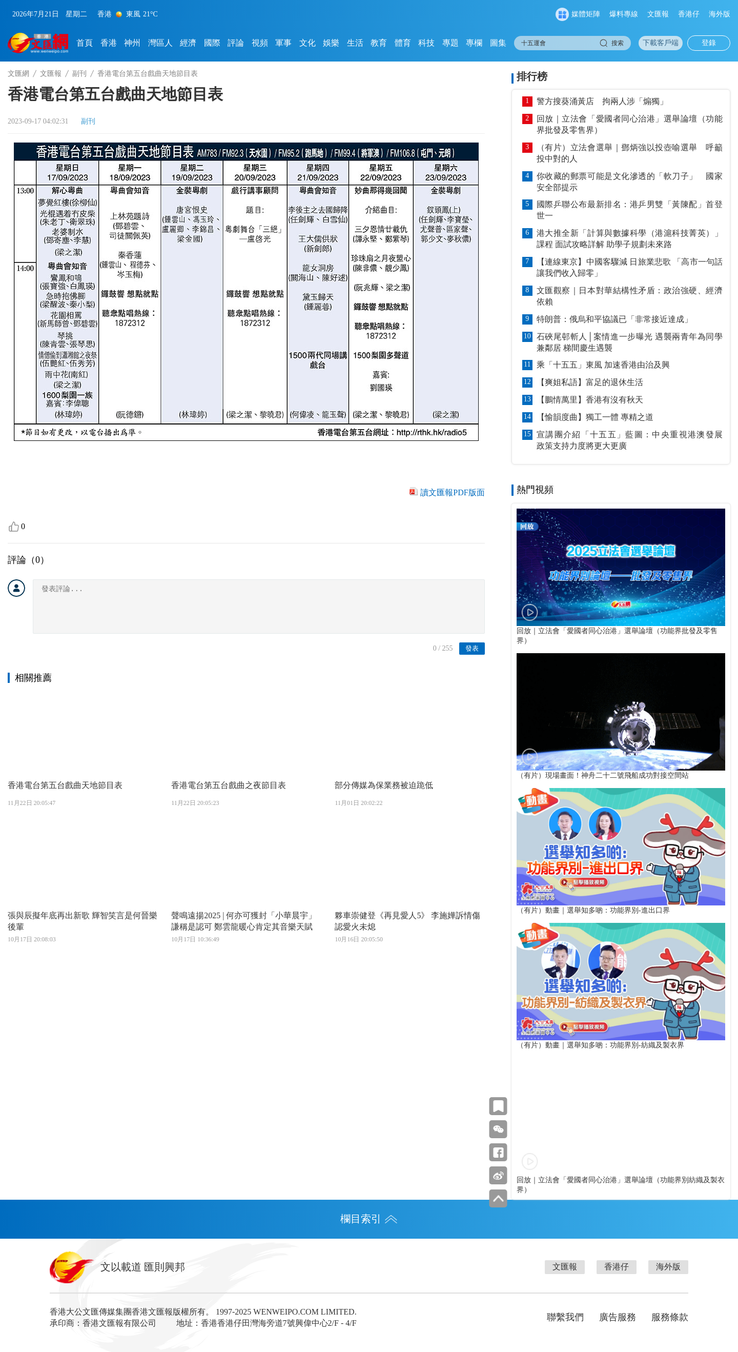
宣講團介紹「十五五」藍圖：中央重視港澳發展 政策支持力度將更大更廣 (630, 440)
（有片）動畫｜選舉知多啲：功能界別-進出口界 (593, 910)
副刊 (79, 73)
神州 (132, 42)
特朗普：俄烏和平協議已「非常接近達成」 (614, 319)
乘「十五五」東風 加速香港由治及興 (603, 364)
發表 (472, 648)
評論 (236, 42)
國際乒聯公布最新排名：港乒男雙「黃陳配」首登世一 (630, 210)
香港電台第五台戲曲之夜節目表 (228, 785)
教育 (379, 42)
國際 (212, 42)
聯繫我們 (565, 1317)
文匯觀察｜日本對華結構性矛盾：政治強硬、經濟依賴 (630, 296)
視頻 (260, 42)
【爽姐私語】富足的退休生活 (590, 382)
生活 (355, 42)
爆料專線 (623, 14)
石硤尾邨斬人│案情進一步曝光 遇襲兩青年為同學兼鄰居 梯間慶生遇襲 (630, 342)
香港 (108, 42)
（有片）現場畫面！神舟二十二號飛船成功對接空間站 (603, 775)
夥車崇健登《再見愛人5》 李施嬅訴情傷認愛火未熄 (407, 921)
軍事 (283, 42)
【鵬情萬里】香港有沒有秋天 (590, 399)
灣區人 (160, 42)
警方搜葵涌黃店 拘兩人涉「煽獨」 (602, 101)
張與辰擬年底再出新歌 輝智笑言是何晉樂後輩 (82, 921)
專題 (450, 42)
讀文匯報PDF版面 (452, 492)
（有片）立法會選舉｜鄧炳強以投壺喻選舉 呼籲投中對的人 (630, 153)
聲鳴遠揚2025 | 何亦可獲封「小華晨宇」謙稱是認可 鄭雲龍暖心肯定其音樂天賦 (243, 921)
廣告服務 (617, 1317)
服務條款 (669, 1317)
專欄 (474, 42)
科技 (426, 42)
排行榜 (532, 76)
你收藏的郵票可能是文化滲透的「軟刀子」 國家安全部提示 (630, 182)
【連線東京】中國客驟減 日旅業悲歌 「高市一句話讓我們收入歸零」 (630, 267)
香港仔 (689, 14)
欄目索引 (369, 1218)
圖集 (498, 42)
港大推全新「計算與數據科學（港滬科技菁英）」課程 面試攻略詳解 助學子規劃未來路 (630, 239)
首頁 (84, 42)
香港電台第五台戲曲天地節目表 (65, 785)
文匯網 (18, 73)
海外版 (719, 14)
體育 (403, 42)
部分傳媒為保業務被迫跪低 (384, 785)
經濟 (188, 42)
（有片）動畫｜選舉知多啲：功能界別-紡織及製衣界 (600, 1045)
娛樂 (331, 42)
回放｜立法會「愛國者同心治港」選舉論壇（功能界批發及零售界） (630, 124)
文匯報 (658, 14)
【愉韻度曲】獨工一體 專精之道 (595, 417)
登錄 (709, 43)
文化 (307, 42)
